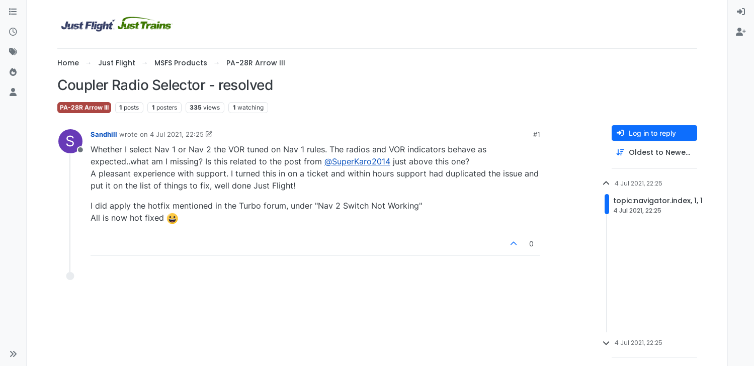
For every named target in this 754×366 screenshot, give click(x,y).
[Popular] (13, 72)
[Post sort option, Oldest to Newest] (654, 152)
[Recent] (13, 32)
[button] (13, 354)
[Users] (13, 92)
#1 (536, 134)
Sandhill (104, 134)
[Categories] (13, 12)
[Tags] (13, 52)
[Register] (741, 32)
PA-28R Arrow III (84, 107)
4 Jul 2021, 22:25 (177, 134)
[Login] (741, 12)
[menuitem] (741, 12)
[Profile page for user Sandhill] (70, 141)
